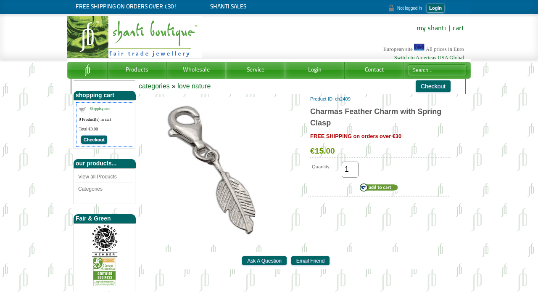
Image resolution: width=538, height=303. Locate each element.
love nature (194, 86)
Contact (374, 70)
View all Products (97, 177)
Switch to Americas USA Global (429, 58)
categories (154, 86)
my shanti (431, 28)
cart (458, 28)
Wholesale (196, 70)
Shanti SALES (228, 7)
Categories (90, 189)
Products (137, 70)
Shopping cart (100, 108)
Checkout (94, 139)
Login (435, 8)
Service (255, 70)
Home (87, 70)
